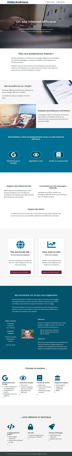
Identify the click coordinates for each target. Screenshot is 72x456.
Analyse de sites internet (51, 272)
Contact (45, 454)
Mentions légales (37, 454)
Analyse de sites (60, 2)
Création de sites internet (19, 272)
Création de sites (49, 2)
